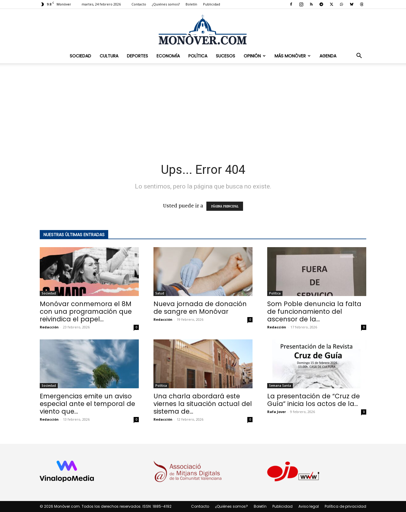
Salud (159, 293)
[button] (359, 56)
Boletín (191, 4)
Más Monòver (293, 56)
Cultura (109, 56)
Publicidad (211, 4)
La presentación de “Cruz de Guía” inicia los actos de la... (313, 400)
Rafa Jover (276, 411)
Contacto (138, 4)
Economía (168, 56)
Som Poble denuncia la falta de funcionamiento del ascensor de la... (314, 311)
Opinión (255, 56)
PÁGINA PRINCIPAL (224, 206)
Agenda (327, 56)
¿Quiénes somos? (166, 4)
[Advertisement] (203, 109)
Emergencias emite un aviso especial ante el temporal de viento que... (87, 404)
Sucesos (225, 56)
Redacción (49, 327)
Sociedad (80, 56)
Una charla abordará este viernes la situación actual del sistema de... (202, 404)
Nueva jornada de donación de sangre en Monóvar (200, 307)
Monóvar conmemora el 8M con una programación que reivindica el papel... (86, 311)
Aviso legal (308, 506)
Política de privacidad (345, 506)
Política (197, 56)
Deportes (137, 56)
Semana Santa (280, 385)
